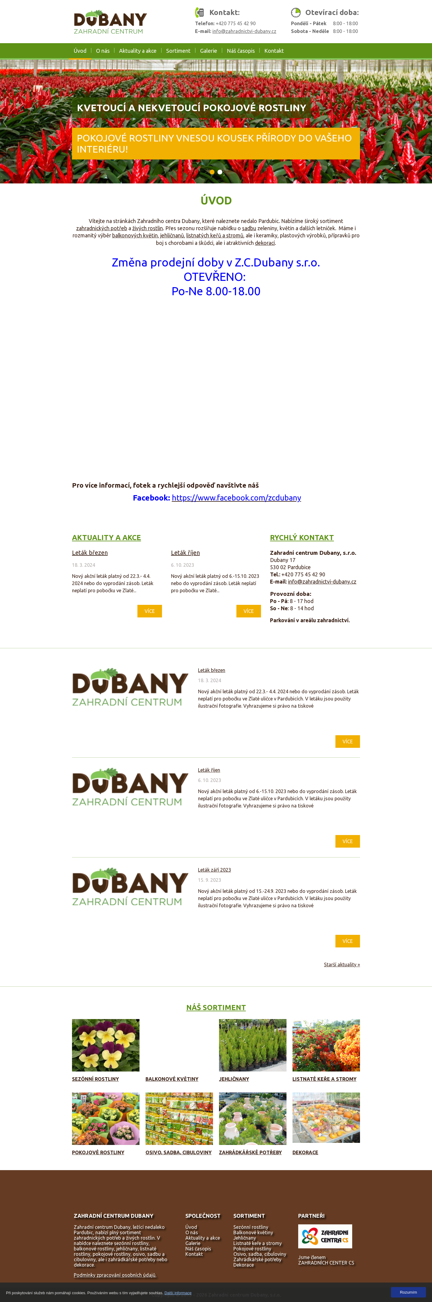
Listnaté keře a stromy (324, 1079)
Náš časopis (241, 51)
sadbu (249, 228)
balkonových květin (135, 235)
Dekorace (305, 1152)
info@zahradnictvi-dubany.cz (244, 31)
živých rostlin (147, 228)
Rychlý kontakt (302, 538)
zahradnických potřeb (101, 228)
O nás (103, 51)
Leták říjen (185, 552)
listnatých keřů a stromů (214, 235)
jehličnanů (172, 235)
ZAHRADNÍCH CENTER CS (326, 1262)
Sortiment (178, 51)
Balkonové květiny (172, 1079)
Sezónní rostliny (95, 1079)
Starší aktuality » (342, 964)
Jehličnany (234, 1079)
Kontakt (274, 51)
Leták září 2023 (214, 869)
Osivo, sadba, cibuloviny (179, 1152)
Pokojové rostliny (98, 1152)
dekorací (265, 243)
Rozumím (408, 1292)
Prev (5, 121)
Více (150, 611)
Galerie (208, 51)
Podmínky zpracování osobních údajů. (115, 1275)
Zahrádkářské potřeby (250, 1152)
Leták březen (90, 552)
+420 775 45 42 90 (236, 23)
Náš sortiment (216, 1007)
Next (426, 121)
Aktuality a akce (138, 51)
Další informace (177, 1293)
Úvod (80, 51)
